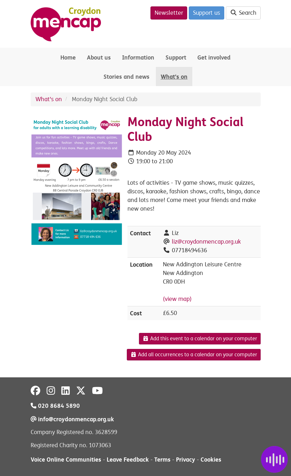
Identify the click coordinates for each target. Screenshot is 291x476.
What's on (174, 76)
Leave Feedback (128, 459)
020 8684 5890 (55, 405)
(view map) (177, 299)
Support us (206, 12)
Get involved (214, 57)
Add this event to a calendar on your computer (199, 338)
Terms (162, 459)
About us (99, 57)
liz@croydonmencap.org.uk (206, 241)
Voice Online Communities (66, 459)
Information (138, 57)
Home (68, 57)
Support (175, 57)
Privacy (185, 459)
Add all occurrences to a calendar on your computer (193, 354)
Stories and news (126, 76)
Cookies (211, 459)
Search (243, 12)
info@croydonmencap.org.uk (72, 419)
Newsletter (169, 12)
